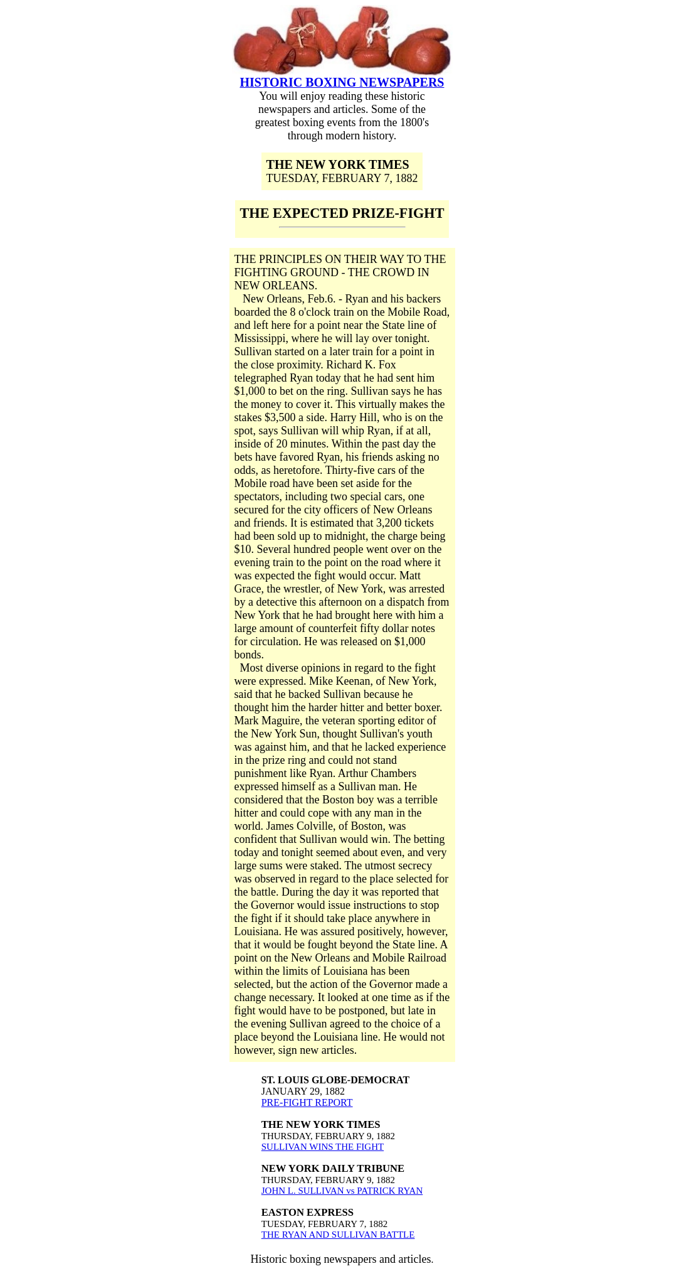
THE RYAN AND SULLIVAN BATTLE (338, 1235)
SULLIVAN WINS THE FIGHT (322, 1147)
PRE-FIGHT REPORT (307, 1102)
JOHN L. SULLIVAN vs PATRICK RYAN (342, 1191)
